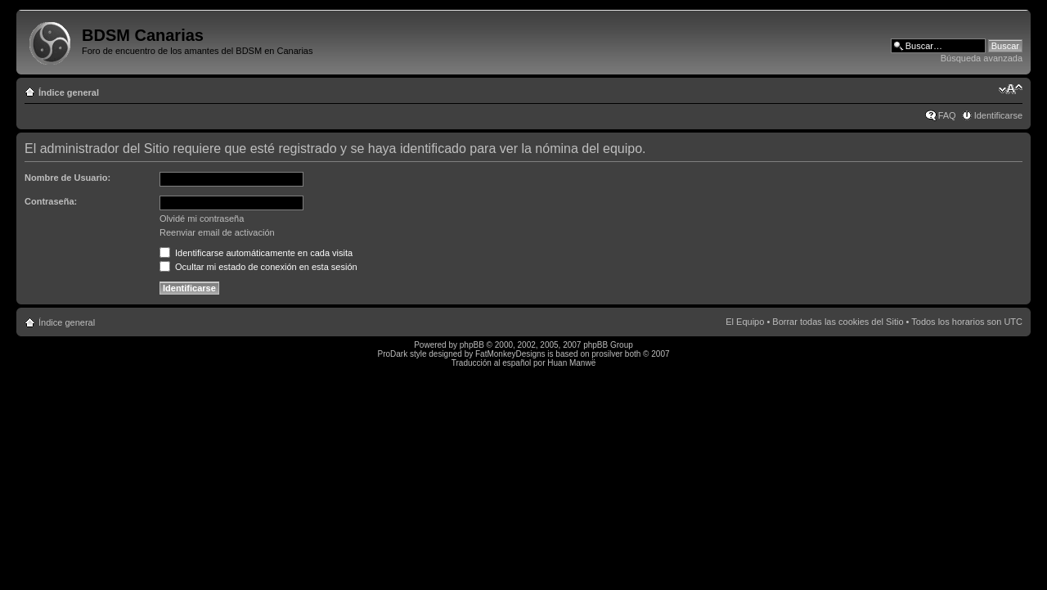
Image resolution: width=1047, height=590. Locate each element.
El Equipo (745, 322)
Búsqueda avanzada (981, 58)
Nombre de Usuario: (67, 177)
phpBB (472, 344)
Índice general (68, 92)
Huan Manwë (571, 362)
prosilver (606, 353)
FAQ (947, 115)
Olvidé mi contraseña (202, 218)
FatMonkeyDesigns (510, 353)
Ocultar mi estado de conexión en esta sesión (258, 267)
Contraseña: (51, 201)
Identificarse (998, 115)
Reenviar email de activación (217, 232)
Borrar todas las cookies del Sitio (837, 322)
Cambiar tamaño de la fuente (1010, 89)
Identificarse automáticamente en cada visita (256, 253)
